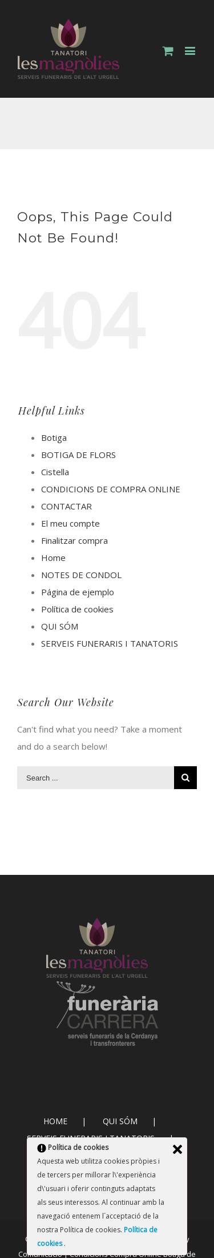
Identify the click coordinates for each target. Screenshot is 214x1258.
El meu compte (70, 523)
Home (53, 557)
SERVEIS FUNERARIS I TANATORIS (109, 643)
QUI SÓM (59, 626)
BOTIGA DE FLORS (78, 454)
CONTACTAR (66, 506)
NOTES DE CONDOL (81, 574)
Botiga (54, 437)
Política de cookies (77, 609)
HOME (55, 1121)
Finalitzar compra (74, 540)
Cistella (55, 471)
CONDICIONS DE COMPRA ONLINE (110, 489)
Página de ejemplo (77, 592)
